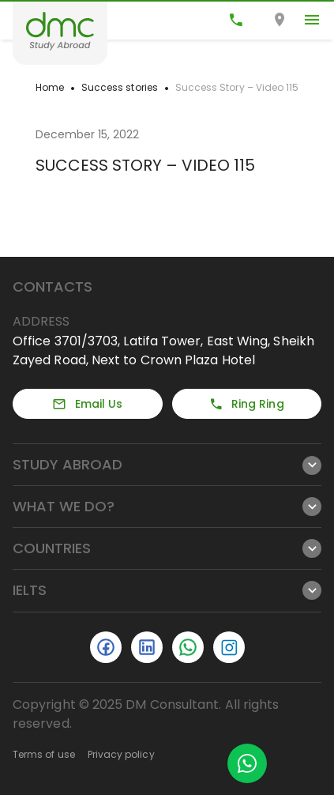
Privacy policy (121, 754)
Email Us (87, 404)
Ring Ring (246, 404)
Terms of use (44, 754)
